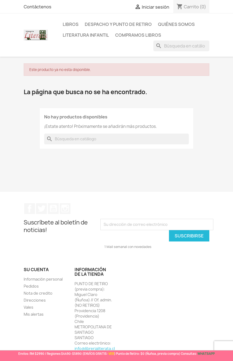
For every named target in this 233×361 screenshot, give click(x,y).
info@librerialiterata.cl (95, 348)
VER (111, 354)
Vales (28, 307)
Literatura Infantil (86, 35)
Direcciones (35, 300)
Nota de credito (38, 293)
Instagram (65, 208)
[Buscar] (181, 45)
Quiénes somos (176, 24)
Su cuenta (36, 270)
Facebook (29, 208)
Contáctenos (37, 7)
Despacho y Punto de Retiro (118, 24)
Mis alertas (34, 314)
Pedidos (31, 286)
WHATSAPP (206, 354)
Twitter (41, 208)
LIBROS (71, 24)
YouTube (53, 208)
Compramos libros (138, 35)
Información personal (43, 279)
